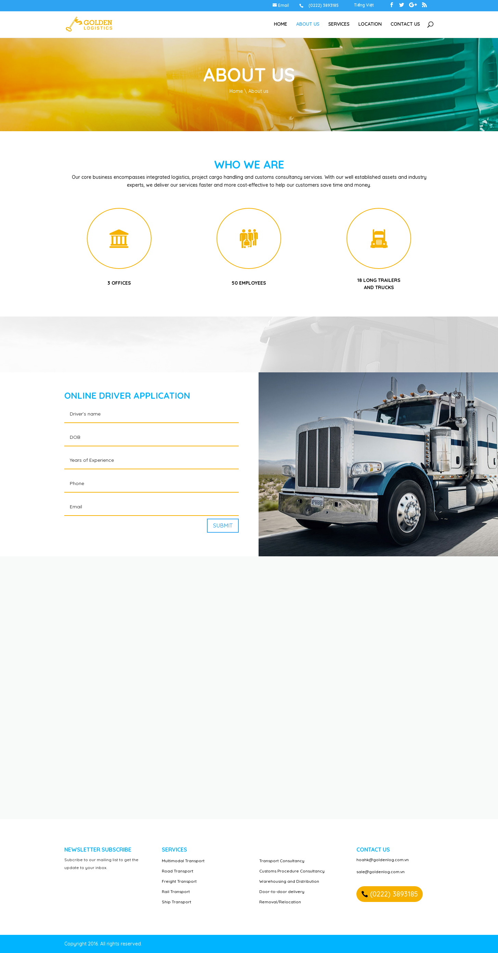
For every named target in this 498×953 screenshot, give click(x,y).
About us (307, 24)
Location (370, 24)
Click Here (119, 238)
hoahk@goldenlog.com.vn (382, 859)
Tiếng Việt (364, 5)
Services (339, 24)
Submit (223, 525)
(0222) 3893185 (394, 894)
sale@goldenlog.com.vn (380, 871)
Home (280, 24)
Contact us (405, 24)
